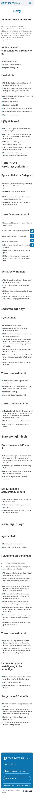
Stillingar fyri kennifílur (23, 785)
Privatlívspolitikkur (9, 785)
